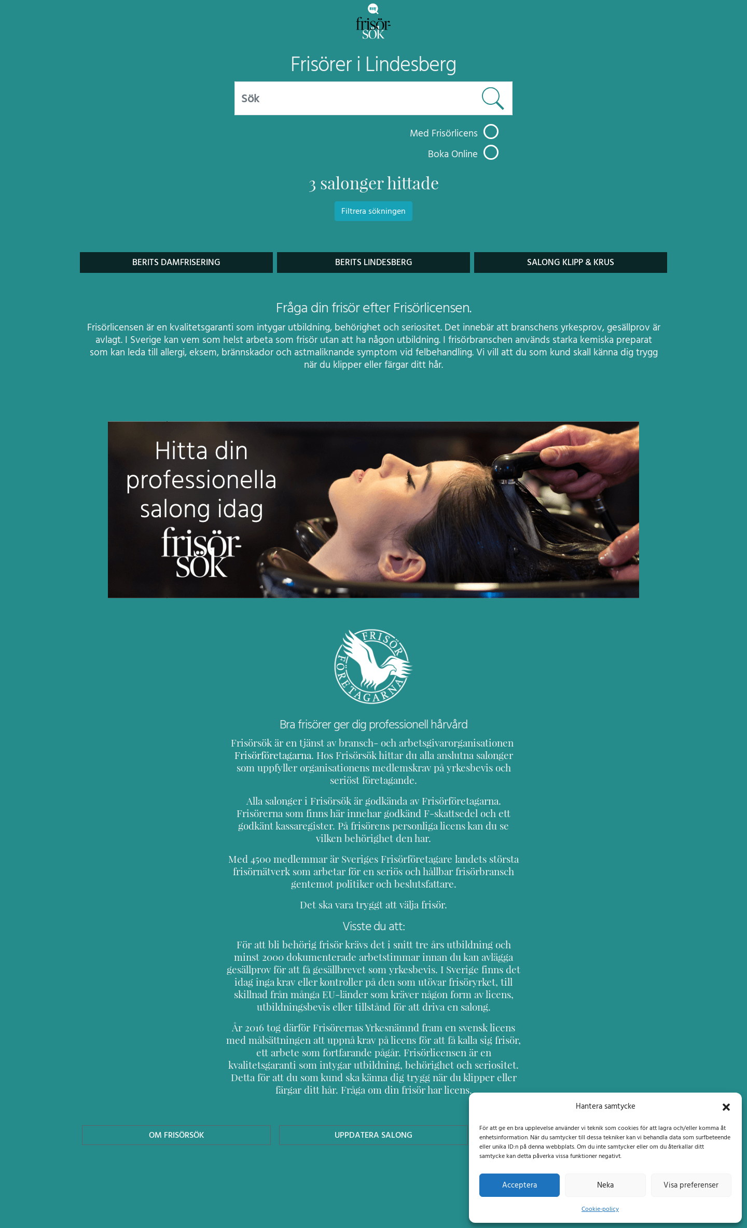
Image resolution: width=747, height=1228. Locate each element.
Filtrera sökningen (373, 211)
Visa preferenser (690, 1185)
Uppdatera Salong (373, 1122)
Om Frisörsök (176, 1122)
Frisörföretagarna (271, 755)
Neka (605, 1185)
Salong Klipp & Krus (571, 262)
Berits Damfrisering (176, 262)
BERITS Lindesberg (373, 262)
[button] (726, 1106)
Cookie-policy (600, 1209)
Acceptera (519, 1185)
